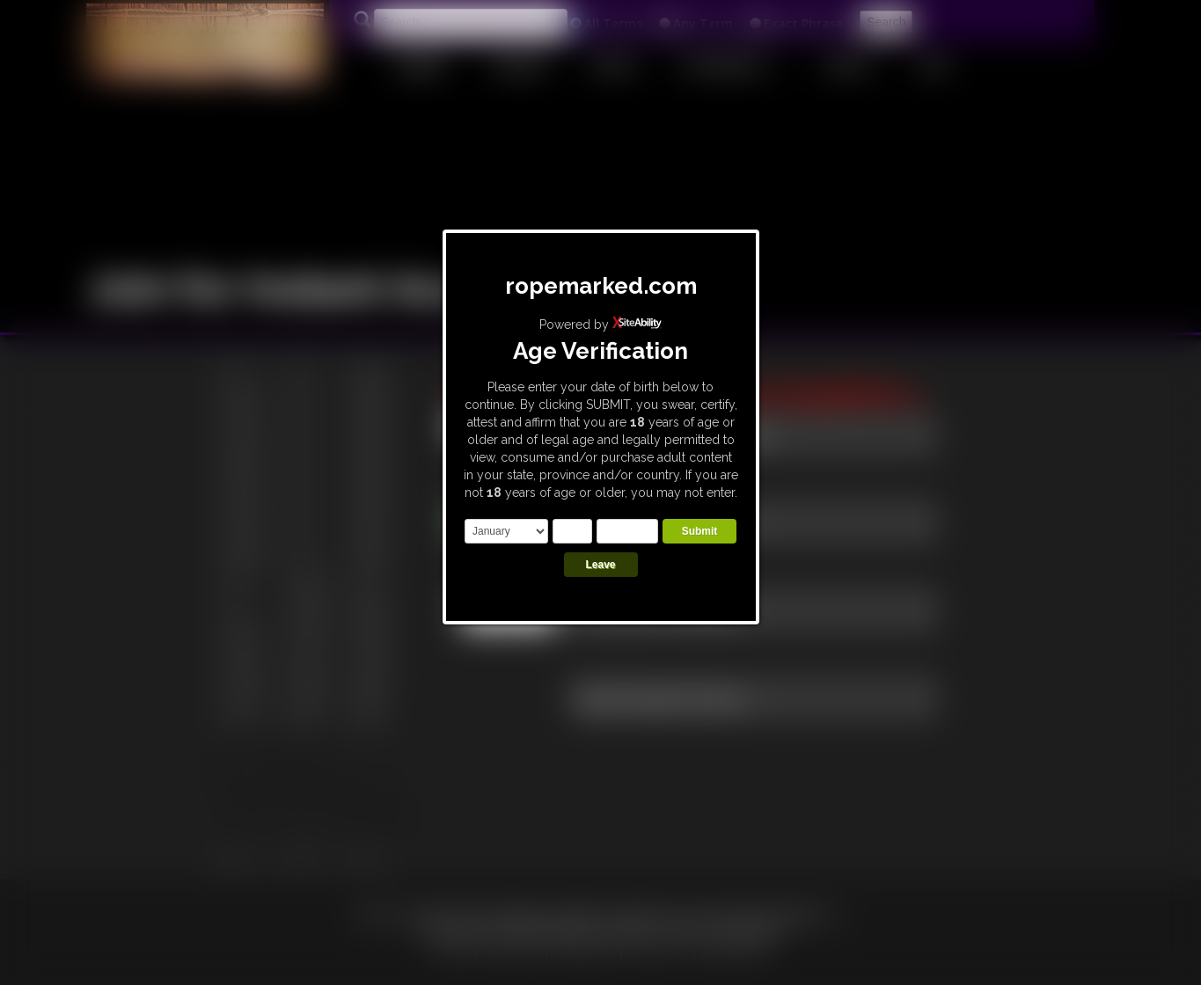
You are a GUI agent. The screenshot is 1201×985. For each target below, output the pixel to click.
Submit (700, 531)
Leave (600, 564)
